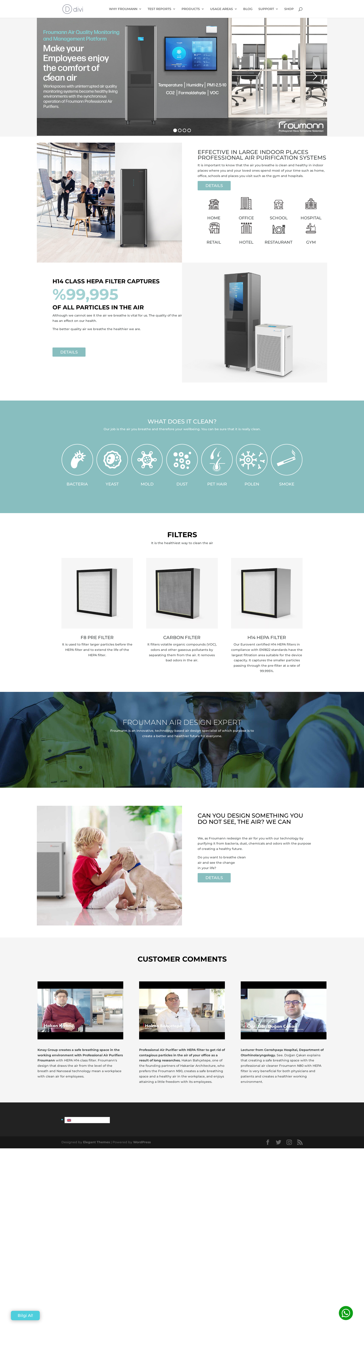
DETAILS (214, 185)
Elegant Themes (96, 1142)
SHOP (289, 9)
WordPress (142, 1142)
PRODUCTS (191, 9)
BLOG (248, 9)
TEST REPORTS (159, 9)
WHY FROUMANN (123, 9)
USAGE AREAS (221, 9)
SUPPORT (266, 9)
